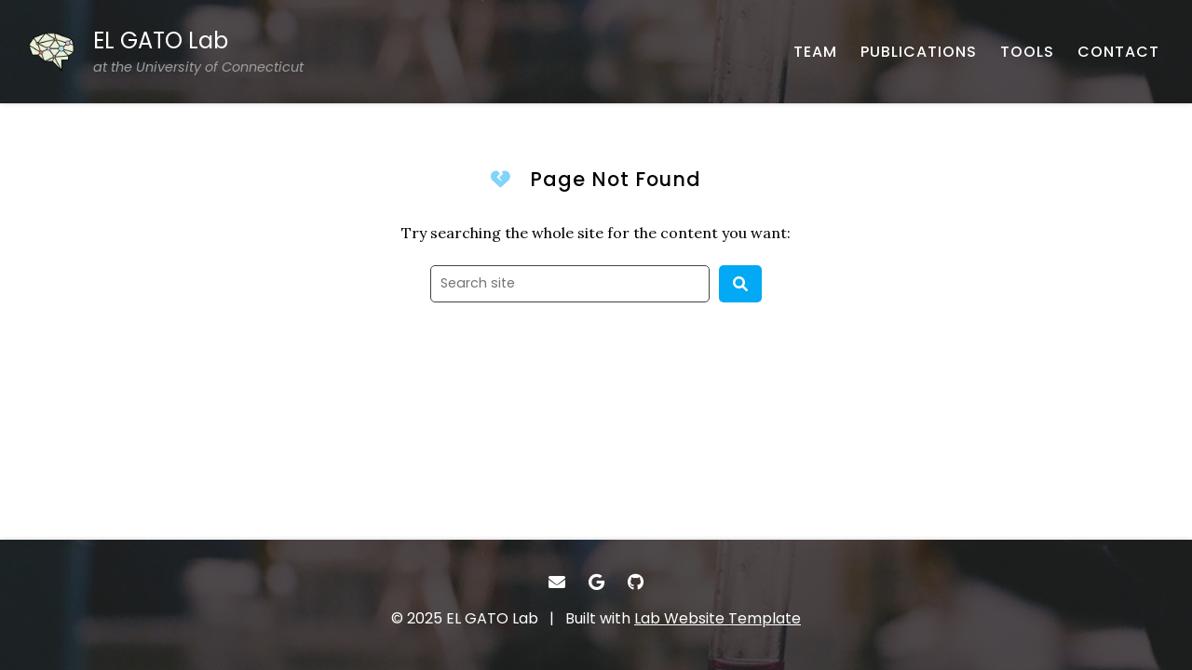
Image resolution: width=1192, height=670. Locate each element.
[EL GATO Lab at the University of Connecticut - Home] (166, 51)
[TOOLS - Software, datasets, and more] (1027, 52)
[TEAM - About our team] (815, 52)
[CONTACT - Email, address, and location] (1118, 52)
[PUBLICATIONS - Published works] (919, 52)
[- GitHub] (635, 582)
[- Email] (556, 582)
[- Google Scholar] (596, 582)
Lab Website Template (717, 618)
